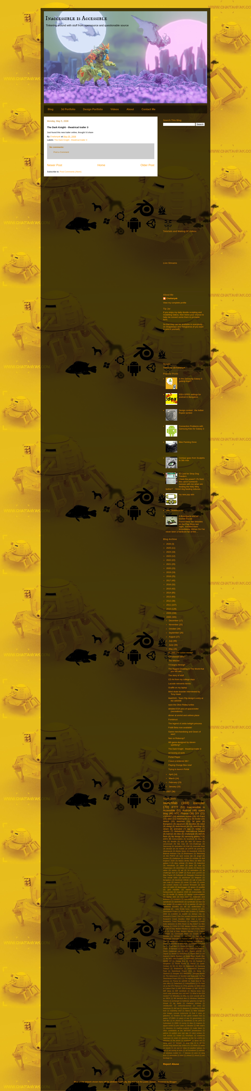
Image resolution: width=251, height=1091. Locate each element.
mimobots (171, 865)
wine (196, 1053)
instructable (197, 892)
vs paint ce (179, 904)
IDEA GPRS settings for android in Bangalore (190, 395)
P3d (190, 961)
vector (174, 870)
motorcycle (182, 819)
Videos (114, 109)
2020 (169, 568)
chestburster (167, 1006)
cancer (177, 882)
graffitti (202, 887)
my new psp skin (186, 494)
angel (199, 856)
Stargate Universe (194, 875)
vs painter (191, 904)
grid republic (173, 889)
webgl (169, 826)
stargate (179, 1043)
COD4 (174, 926)
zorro (165, 839)
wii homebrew (191, 1050)
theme (199, 868)
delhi (172, 887)
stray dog (189, 1043)
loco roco (184, 897)
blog (200, 839)
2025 (169, 548)
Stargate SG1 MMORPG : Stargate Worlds (189, 973)
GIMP (180, 873)
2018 (169, 576)
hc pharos (177, 1021)
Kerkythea (183, 954)
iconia (184, 1023)
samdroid (167, 902)
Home (101, 165)
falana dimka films (186, 861)
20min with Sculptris (188, 911)
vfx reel (177, 1048)
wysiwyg (166, 909)
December (174, 620)
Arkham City (197, 914)
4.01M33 (174, 914)
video (185, 1048)
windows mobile (184, 816)
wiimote (202, 1050)
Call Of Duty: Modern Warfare (177, 929)
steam (166, 829)
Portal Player (174, 757)
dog (164, 841)
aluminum (186, 877)
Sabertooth (190, 966)
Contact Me (148, 109)
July (171, 641)
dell (200, 834)
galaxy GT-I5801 (169, 1018)
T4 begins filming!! (176, 665)
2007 (169, 791)
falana (187, 1011)
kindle (172, 894)
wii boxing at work (176, 753)
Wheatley (176, 996)
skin (190, 841)
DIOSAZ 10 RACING (182, 936)
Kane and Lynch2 (194, 873)
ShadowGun (178, 968)
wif (182, 870)
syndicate (191, 902)
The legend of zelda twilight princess (185, 723)
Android (186, 810)
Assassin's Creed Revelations (174, 921)
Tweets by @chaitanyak (174, 367)
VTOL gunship (188, 986)
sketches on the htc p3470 (191, 1038)
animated (178, 829)
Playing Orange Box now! (180, 765)
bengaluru (167, 880)
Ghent (182, 946)
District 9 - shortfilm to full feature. (175, 944)
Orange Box (180, 961)
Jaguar (165, 954)
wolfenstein (196, 906)
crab (194, 882)
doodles (192, 824)
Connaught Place (181, 934)
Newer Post (54, 165)
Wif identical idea (180, 998)
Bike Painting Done (188, 442)
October (173, 629)
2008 (169, 617)
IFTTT (174, 807)
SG (174, 966)
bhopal (165, 1003)
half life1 (166, 1021)
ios (164, 894)
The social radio (170, 877)
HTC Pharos (181, 813)
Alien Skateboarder (174, 510)
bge (200, 1001)
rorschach (189, 1035)
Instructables (177, 839)
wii (185, 906)
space (198, 841)
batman (169, 834)
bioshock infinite (182, 880)
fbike (200, 861)
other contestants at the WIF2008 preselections (182, 1031)
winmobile (173, 1055)
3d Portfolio (68, 109)
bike (179, 834)
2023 (169, 556)
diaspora (186, 1008)
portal (199, 849)
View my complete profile (174, 302)
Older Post (147, 165)
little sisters (200, 1026)
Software (179, 875)
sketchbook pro (182, 826)
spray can (198, 1040)
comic (186, 882)
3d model (196, 819)
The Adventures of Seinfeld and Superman (182, 976)
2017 (169, 580)
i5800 (176, 1023)
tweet (203, 1045)
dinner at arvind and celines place (183, 715)
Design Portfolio (93, 109)
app (189, 829)
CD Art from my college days (181, 679)
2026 (169, 544)
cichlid (186, 858)
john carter (180, 1026)
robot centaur (197, 1033)
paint (182, 865)
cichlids (195, 858)
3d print (196, 821)
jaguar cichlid (168, 1026)
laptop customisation (196, 894)
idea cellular (179, 863)
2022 (169, 560)
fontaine (177, 1016)
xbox (181, 1055)
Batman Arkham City (172, 853)
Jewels (174, 954)
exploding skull (176, 1011)
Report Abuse (171, 1064)
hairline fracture (193, 889)
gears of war (184, 1018)
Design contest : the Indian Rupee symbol (191, 411)
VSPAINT (167, 816)
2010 (169, 609)
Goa (190, 946)
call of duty (197, 880)
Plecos (192, 963)
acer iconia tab (186, 856)
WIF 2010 (198, 988)
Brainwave (188, 853)
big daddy (177, 1003)
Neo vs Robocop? (176, 738)
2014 (169, 592)
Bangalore (168, 824)
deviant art (170, 849)
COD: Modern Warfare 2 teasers (192, 926)
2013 (169, 596)
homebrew (188, 1021)
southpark (187, 1040)
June (171, 645)
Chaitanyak (171, 298)
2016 (169, 584)
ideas (191, 863)
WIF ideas (167, 991)
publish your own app (180, 1033)
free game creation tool (193, 1016)
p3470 (190, 849)
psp (182, 841)
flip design (176, 836)
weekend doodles (171, 906)
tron (200, 902)
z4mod (188, 1055)
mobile (181, 849)
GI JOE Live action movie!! (180, 652)
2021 (169, 564)
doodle (173, 841)
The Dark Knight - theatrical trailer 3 (70, 140)
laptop (180, 894)
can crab (166, 882)
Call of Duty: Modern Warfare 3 (182, 931)
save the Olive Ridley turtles (181, 705)
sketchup (197, 826)
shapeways (167, 868)
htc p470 (198, 1021)
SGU (180, 966)
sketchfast (180, 868)
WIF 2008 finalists (185, 988)
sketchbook (179, 902)
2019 (169, 572)
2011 (169, 605)
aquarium (180, 824)
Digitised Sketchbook (194, 941)
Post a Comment (61, 152)
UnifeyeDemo (190, 983)
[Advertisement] (184, 178)
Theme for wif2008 (180, 981)
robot (202, 824)
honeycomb (168, 892)
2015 (169, 588)
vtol (200, 904)
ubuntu (166, 831)
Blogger (172, 1082)
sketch (166, 821)
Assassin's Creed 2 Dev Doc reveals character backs (182, 916)
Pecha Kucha (180, 963)
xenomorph (167, 844)
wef (164, 1050)
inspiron (199, 1023)
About (130, 109)
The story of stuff (176, 675)
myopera (177, 899)
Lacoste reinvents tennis (179, 683)
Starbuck (166, 973)
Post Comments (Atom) (70, 171)
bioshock (190, 839)
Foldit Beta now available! (180, 727)
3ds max (181, 844)
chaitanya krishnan (193, 1003)
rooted (179, 1035)
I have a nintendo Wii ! (178, 761)
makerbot (201, 863)
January (173, 786)
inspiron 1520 (182, 892)
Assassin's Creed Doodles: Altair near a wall (182, 919)
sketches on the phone (172, 1040)
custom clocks (172, 885)
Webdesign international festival (189, 831)
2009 (169, 613)
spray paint (167, 1043)
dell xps (177, 1008)
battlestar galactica (189, 1001)
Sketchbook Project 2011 (182, 971)
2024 (169, 552)
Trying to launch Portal (178, 769)
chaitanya (176, 858)
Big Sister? (194, 924)
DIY (197, 813)
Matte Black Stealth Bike (195, 956)
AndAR (184, 914)
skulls (190, 868)
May (171, 649)
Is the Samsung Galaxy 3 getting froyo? (190, 380)
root (199, 865)
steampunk (167, 851)
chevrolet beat (199, 846)
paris (191, 865)
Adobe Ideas (181, 851)
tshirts (195, 1045)
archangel (175, 1001)
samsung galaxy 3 (193, 836)
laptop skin (171, 897)
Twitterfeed (178, 983)
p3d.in (199, 899)
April (171, 774)
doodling (195, 1008)
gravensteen (197, 1018)
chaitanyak (189, 834)
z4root (196, 1055)
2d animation (192, 870)
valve (165, 870)
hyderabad (167, 1023)
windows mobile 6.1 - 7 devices (178, 1053)
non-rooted (188, 899)
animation (179, 846)
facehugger (182, 887)
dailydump (167, 1008)
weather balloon (196, 1048)
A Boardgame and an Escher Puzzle (188, 517)
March (172, 778)
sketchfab (170, 803)
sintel (176, 1038)
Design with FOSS (176, 941)
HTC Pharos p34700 (193, 951)
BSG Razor (182, 924)
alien (169, 819)
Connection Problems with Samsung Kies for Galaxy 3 (191, 427)
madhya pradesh (182, 1028)
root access (167, 1035)
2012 (169, 601)
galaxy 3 (166, 863)
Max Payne (168, 875)
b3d (187, 846)
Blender (199, 803)
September (174, 633)
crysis (202, 882)
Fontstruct (173, 719)
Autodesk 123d (195, 851)
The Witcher (173, 660)
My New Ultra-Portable (174, 958)
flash (165, 836)
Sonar (199, 971)
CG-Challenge (195, 844)
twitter (198, 829)
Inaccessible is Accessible (76, 18)
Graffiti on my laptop (177, 687)
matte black (197, 1028)
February (173, 782)
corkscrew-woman (184, 1006)
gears (193, 887)
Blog (50, 109)
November (174, 624)
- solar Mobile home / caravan (185, 909)
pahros (165, 1033)
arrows (166, 858)
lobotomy (169, 1028)
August (172, 637)
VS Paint (201, 816)
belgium (198, 877)
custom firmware (190, 885)
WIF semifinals (180, 991)
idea (191, 1023)
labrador (190, 1026)
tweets (168, 1048)
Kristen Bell (194, 954)
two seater (167, 904)
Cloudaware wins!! (176, 656)
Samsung (167, 846)
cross (199, 1006)
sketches (181, 821)
